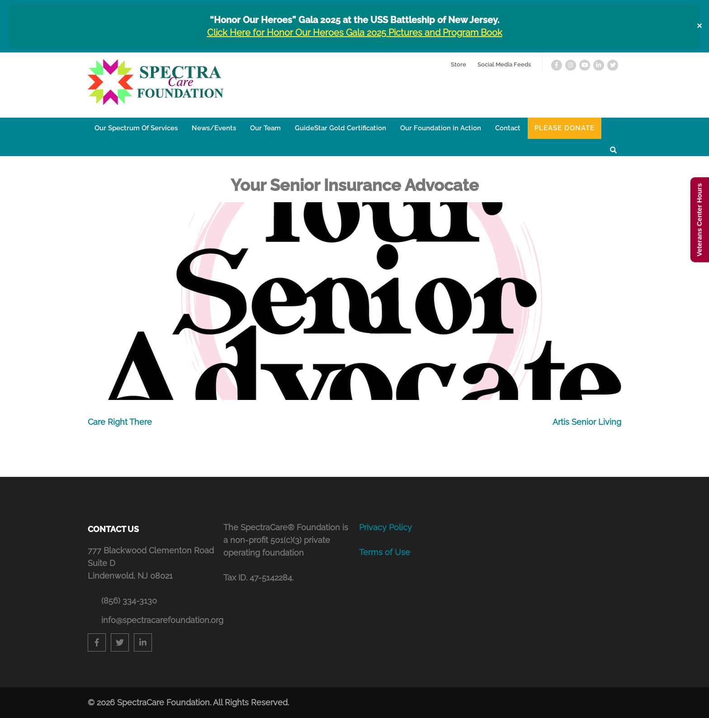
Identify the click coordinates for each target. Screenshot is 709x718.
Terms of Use (384, 552)
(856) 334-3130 (129, 600)
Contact (507, 128)
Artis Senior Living (587, 422)
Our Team (265, 128)
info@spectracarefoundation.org (157, 620)
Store (458, 64)
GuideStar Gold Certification (340, 128)
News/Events (214, 128)
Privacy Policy (385, 527)
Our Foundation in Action (440, 128)
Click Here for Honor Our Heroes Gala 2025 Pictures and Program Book (354, 32)
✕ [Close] (699, 26)
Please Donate (564, 128)
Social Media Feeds (504, 64)
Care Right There (120, 422)
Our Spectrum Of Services (136, 128)
